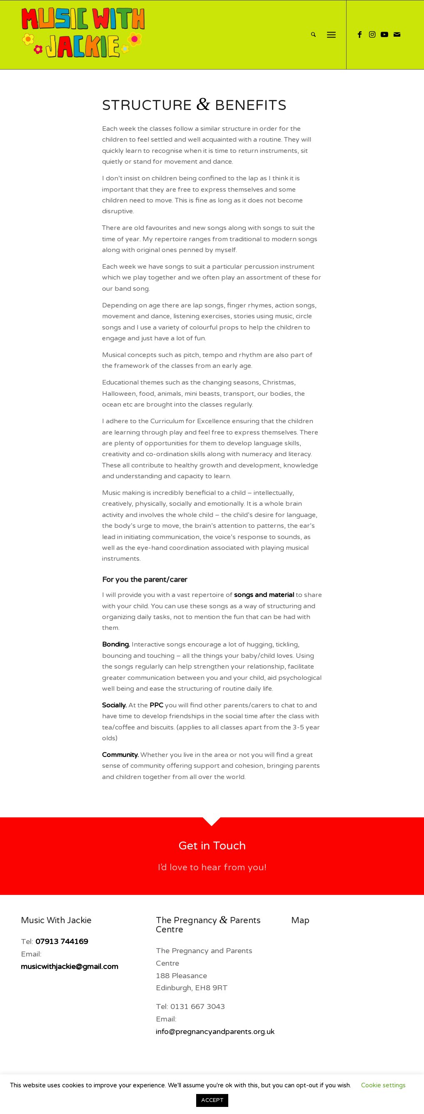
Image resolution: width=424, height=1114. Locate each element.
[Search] (313, 34)
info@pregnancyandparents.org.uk (215, 1031)
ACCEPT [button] (212, 1100)
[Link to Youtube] (384, 34)
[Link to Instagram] (372, 34)
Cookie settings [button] (383, 1085)
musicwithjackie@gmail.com (69, 966)
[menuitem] (313, 34)
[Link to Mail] (397, 34)
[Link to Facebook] (359, 34)
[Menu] (331, 34)
